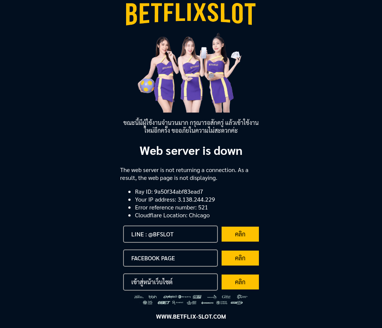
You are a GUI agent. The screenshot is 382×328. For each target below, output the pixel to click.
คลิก (240, 234)
